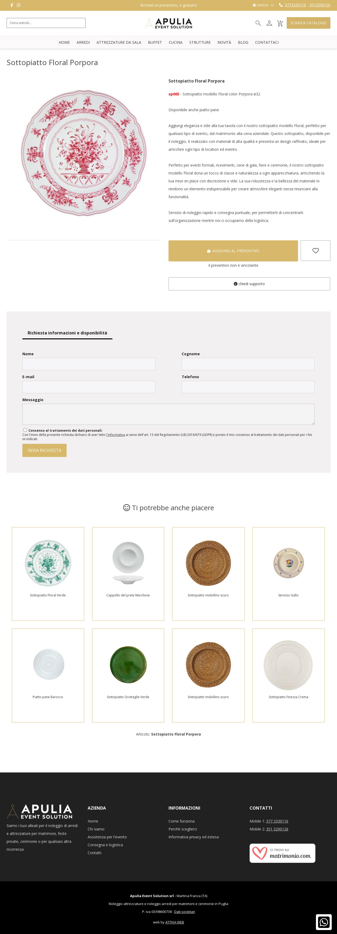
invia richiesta (44, 450)
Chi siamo (96, 828)
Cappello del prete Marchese (128, 595)
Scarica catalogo (308, 23)
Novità (224, 42)
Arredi (83, 42)
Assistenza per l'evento (107, 836)
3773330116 (295, 4)
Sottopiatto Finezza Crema (288, 697)
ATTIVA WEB (174, 922)
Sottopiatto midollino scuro (208, 595)
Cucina (175, 42)
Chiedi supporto (249, 283)
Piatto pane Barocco (48, 697)
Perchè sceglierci (182, 828)
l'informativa (115, 434)
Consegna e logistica (105, 844)
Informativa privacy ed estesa (193, 836)
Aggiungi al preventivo (233, 250)
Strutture (200, 42)
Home (64, 42)
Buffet (155, 42)
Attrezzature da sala (119, 42)
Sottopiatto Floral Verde (48, 595)
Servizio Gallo (288, 595)
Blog (243, 42)
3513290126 (319, 4)
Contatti (94, 852)
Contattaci (267, 42)
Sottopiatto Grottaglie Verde (128, 697)
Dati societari (184, 911)
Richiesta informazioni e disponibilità (67, 333)
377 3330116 (277, 821)
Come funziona (181, 821)
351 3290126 (277, 828)
